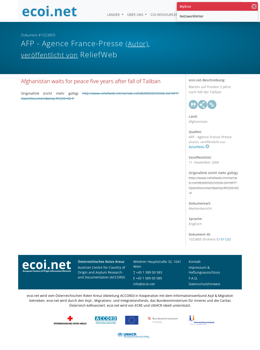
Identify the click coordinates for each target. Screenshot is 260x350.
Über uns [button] (135, 14)
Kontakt (195, 261)
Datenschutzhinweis (204, 284)
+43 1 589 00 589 (149, 278)
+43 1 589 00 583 (149, 272)
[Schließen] (254, 6)
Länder (114, 14)
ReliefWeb (199, 147)
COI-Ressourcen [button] (165, 14)
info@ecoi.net (144, 284)
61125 (225, 239)
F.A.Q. (193, 278)
